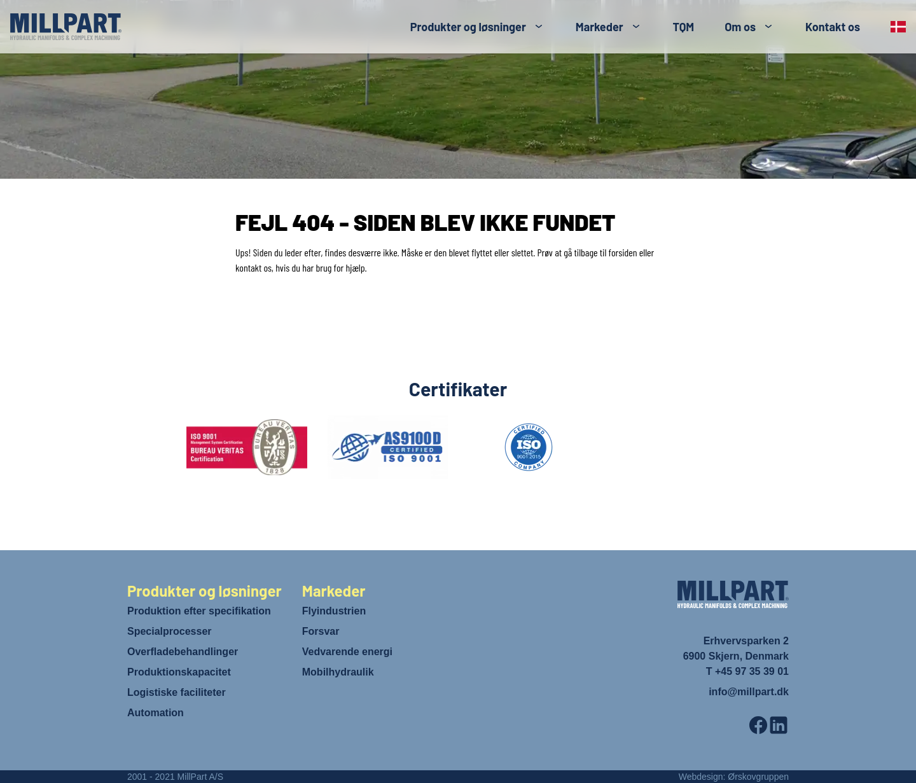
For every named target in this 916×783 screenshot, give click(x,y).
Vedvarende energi (347, 651)
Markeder (599, 27)
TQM (684, 27)
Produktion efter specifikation (199, 611)
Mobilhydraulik (338, 672)
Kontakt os (832, 27)
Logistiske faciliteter (176, 692)
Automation (155, 712)
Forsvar (321, 631)
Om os (740, 27)
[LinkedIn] (778, 725)
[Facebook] (758, 725)
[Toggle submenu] (539, 27)
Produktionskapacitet (179, 672)
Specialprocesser (169, 631)
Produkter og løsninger (468, 27)
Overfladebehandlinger (182, 651)
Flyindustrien (334, 611)
